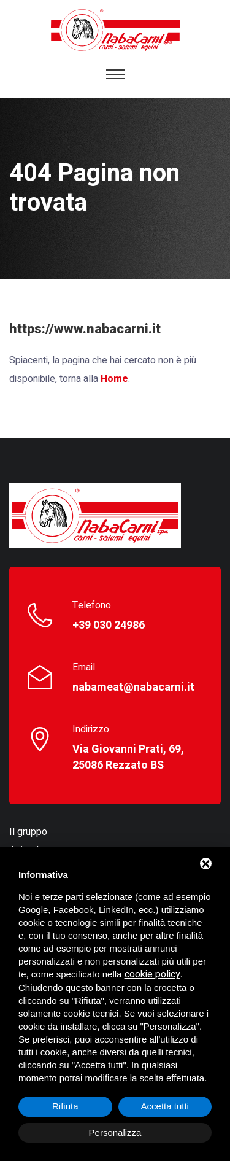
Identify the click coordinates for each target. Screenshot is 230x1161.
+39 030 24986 (108, 626)
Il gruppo (28, 832)
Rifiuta (65, 1106)
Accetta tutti (165, 1106)
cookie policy (152, 974)
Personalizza (115, 1132)
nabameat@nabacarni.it (133, 688)
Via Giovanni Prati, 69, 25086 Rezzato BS (128, 758)
